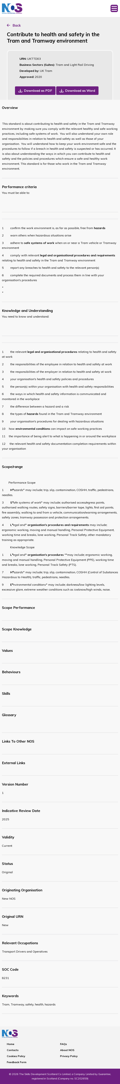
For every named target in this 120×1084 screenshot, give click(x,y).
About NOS (67, 1050)
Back (17, 25)
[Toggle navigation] (114, 8)
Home (10, 1044)
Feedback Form (16, 1062)
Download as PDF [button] (38, 90)
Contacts (13, 1050)
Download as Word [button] (80, 90)
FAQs (63, 1044)
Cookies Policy (16, 1056)
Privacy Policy (69, 1056)
